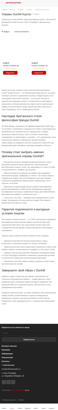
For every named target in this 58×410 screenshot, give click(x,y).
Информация (7, 354)
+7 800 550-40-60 (8, 365)
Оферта (21, 400)
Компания (6, 350)
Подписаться (29, 339)
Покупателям (7, 357)
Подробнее (10, 73)
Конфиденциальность (9, 400)
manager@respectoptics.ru (11, 369)
